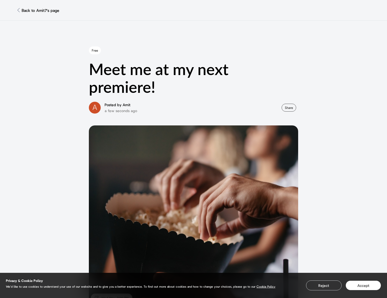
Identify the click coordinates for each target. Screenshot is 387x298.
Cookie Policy (265, 286)
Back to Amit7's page (40, 10)
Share (289, 108)
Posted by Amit (118, 104)
